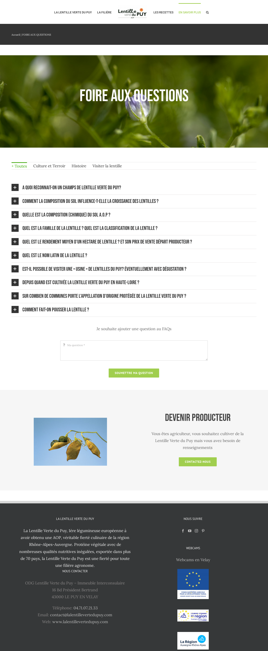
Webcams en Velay (193, 559)
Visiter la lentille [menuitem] (107, 165)
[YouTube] (189, 530)
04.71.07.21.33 (85, 607)
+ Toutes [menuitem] (19, 166)
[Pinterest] (203, 530)
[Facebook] (183, 530)
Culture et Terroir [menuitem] (49, 165)
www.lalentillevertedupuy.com (80, 621)
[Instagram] (196, 530)
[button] (207, 12)
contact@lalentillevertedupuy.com (81, 614)
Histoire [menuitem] (79, 165)
